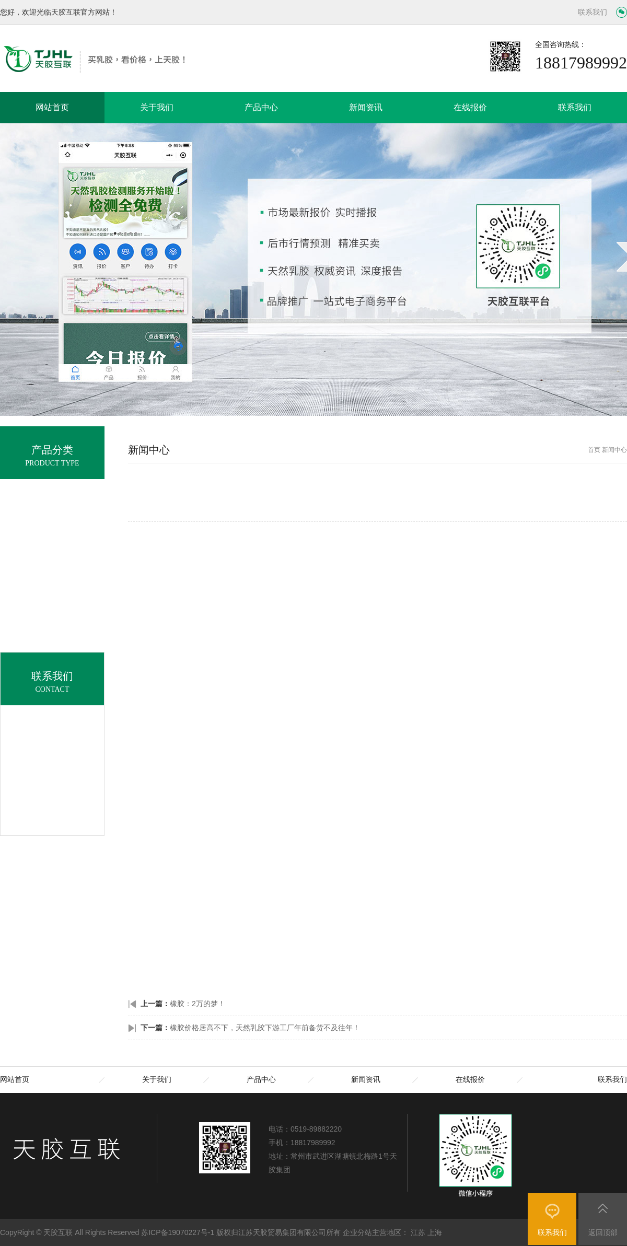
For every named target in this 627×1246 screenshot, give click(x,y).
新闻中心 (614, 449)
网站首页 (52, 107)
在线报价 (470, 107)
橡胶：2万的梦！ (197, 1003)
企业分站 (357, 1232)
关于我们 (156, 107)
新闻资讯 (365, 107)
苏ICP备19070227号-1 (177, 1232)
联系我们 (592, 12)
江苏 (418, 1232)
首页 (594, 449)
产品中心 (261, 107)
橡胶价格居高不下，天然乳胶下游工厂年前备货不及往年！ (265, 1027)
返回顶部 (603, 1232)
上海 (434, 1232)
